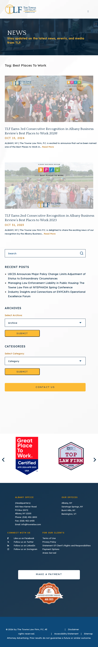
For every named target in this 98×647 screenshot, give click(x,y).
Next (94, 462)
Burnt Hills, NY (68, 511)
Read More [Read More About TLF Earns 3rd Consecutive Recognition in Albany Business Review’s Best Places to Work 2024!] (48, 148)
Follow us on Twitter (22, 542)
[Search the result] (82, 255)
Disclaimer (73, 629)
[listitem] (27, 458)
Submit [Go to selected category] (22, 373)
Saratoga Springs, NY (72, 508)
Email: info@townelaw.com (28, 525)
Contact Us (45, 388)
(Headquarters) (22, 505)
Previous (4, 462)
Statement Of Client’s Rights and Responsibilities (67, 546)
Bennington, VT (69, 515)
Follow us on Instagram (22, 549)
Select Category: (14, 355)
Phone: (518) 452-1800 (25, 518)
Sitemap (88, 633)
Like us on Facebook (22, 538)
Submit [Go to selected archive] (22, 335)
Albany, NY (67, 505)
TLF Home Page (21, 10)
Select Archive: (13, 317)
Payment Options (52, 549)
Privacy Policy (51, 542)
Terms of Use (50, 539)
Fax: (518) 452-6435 (24, 522)
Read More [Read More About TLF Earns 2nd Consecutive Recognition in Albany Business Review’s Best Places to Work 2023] (50, 235)
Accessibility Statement (66, 633)
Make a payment (49, 574)
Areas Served (50, 553)
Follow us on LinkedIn (22, 545)
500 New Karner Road (25, 508)
